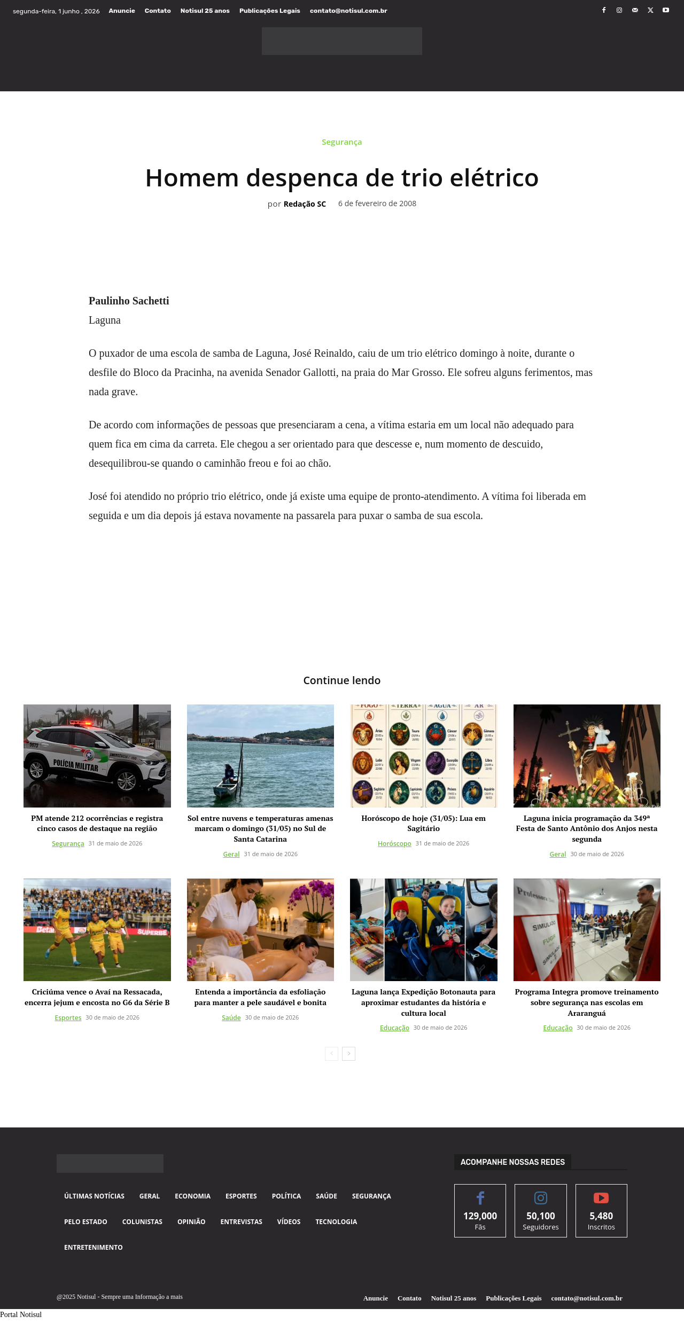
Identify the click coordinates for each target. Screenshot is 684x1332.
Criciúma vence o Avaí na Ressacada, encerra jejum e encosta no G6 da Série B (97, 997)
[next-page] (348, 1054)
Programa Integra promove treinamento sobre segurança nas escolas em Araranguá (587, 1002)
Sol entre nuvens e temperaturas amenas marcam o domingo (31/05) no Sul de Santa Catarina (260, 828)
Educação (394, 1028)
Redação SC (305, 204)
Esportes (68, 1017)
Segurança (342, 144)
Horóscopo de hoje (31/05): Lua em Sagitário (424, 823)
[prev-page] (331, 1054)
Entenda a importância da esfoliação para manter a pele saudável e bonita (261, 997)
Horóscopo (394, 843)
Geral (231, 854)
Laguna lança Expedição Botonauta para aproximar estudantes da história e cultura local (423, 1002)
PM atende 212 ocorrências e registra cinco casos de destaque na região (97, 823)
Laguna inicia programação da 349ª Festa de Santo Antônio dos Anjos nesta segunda (587, 828)
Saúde (231, 1017)
